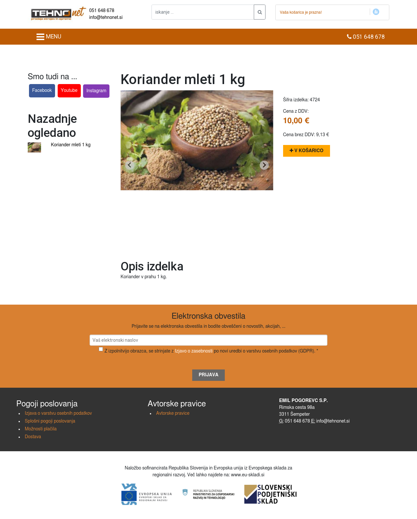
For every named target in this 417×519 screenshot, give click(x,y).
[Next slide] (264, 165)
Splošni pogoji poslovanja (50, 421)
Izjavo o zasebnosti (194, 351)
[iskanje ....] (202, 12)
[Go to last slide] (129, 165)
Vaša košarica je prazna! (301, 12)
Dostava (33, 437)
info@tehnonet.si (106, 17)
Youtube (69, 90)
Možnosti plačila (41, 429)
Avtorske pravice (172, 413)
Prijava (209, 375)
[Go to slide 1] (197, 244)
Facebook (42, 90)
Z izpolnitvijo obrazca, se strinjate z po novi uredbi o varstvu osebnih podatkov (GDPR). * (211, 351)
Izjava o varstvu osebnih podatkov (58, 413)
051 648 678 (101, 10)
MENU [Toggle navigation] (48, 37)
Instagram (96, 91)
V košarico (307, 150)
